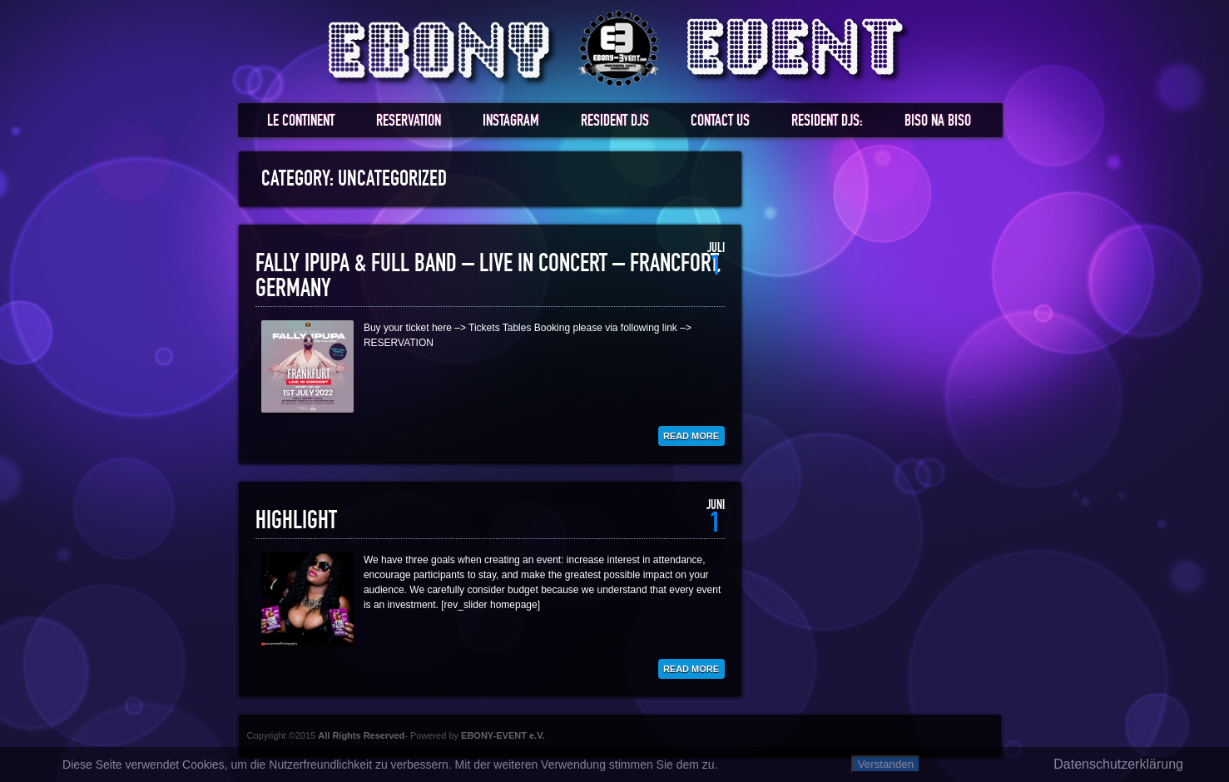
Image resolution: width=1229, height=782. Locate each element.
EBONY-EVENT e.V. (502, 735)
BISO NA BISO (937, 121)
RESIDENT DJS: (827, 121)
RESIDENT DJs (615, 121)
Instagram (511, 121)
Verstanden (886, 764)
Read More (691, 436)
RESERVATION (408, 121)
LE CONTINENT (301, 121)
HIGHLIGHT (296, 520)
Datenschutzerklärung (1118, 764)
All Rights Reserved (361, 735)
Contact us (720, 121)
